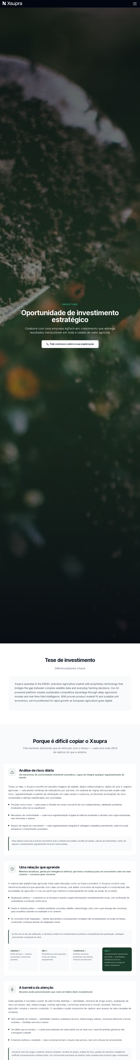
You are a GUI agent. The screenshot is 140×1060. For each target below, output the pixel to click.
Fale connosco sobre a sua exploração (70, 344)
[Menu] (135, 3)
